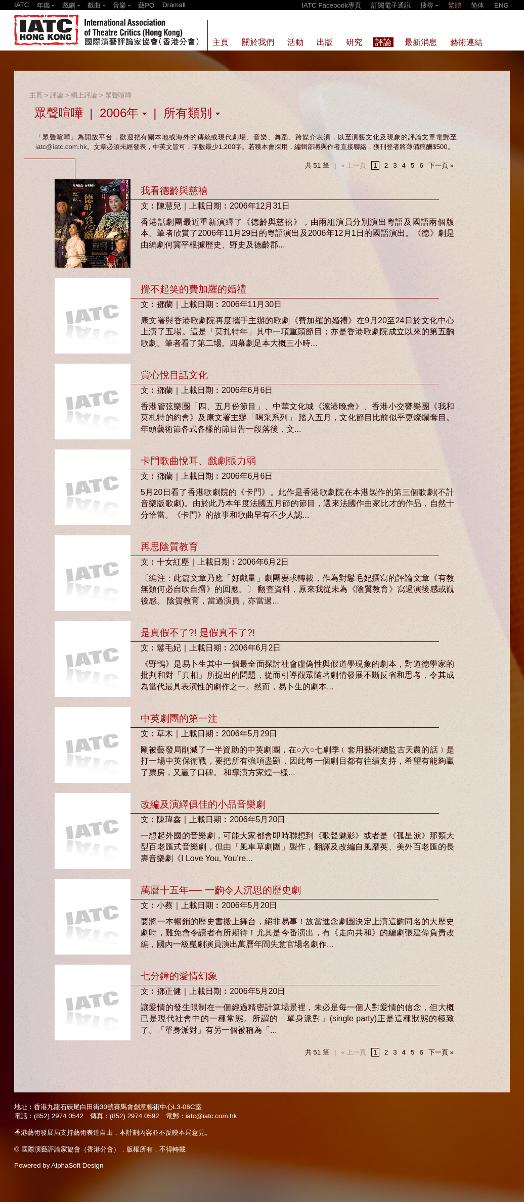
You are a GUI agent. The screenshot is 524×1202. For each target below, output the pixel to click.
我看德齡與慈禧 (174, 190)
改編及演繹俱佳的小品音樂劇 (203, 804)
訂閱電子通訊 (391, 5)
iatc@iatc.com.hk (61, 147)
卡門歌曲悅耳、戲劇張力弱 (198, 461)
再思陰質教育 (169, 546)
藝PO (146, 5)
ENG (501, 5)
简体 (477, 5)
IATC (21, 5)
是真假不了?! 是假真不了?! (198, 632)
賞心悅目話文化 (174, 375)
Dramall (174, 5)
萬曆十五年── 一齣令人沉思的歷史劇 (221, 890)
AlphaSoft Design (77, 1165)
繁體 (454, 5)
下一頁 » (441, 165)
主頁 (35, 95)
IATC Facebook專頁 (331, 5)
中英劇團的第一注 (179, 718)
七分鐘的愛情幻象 (179, 976)
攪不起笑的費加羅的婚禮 (193, 289)
